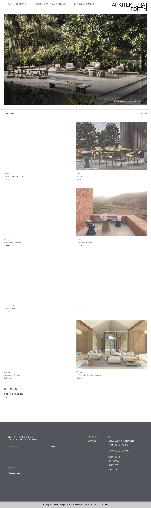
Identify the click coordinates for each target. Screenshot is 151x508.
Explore (40, 4)
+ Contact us (20, 4)
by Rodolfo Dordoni (12, 242)
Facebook (113, 461)
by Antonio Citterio (12, 375)
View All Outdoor (14, 392)
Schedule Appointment (120, 440)
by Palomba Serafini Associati (16, 176)
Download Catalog (84, 4)
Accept (105, 505)
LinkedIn (112, 469)
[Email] (19, 447)
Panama (7, 173)
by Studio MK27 (10, 308)
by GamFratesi (82, 176)
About (111, 436)
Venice (79, 372)
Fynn (78, 173)
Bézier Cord (9, 306)
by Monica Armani (84, 242)
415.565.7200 (14, 472)
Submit (52, 446)
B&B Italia (80, 245)
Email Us (12, 467)
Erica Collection (120, 101)
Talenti (6, 179)
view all (144, 113)
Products (93, 436)
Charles (7, 372)
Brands (92, 440)
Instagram (113, 457)
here (94, 505)
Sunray (6, 239)
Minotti (79, 179)
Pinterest (112, 465)
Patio (78, 306)
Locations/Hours (117, 445)
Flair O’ (79, 239)
